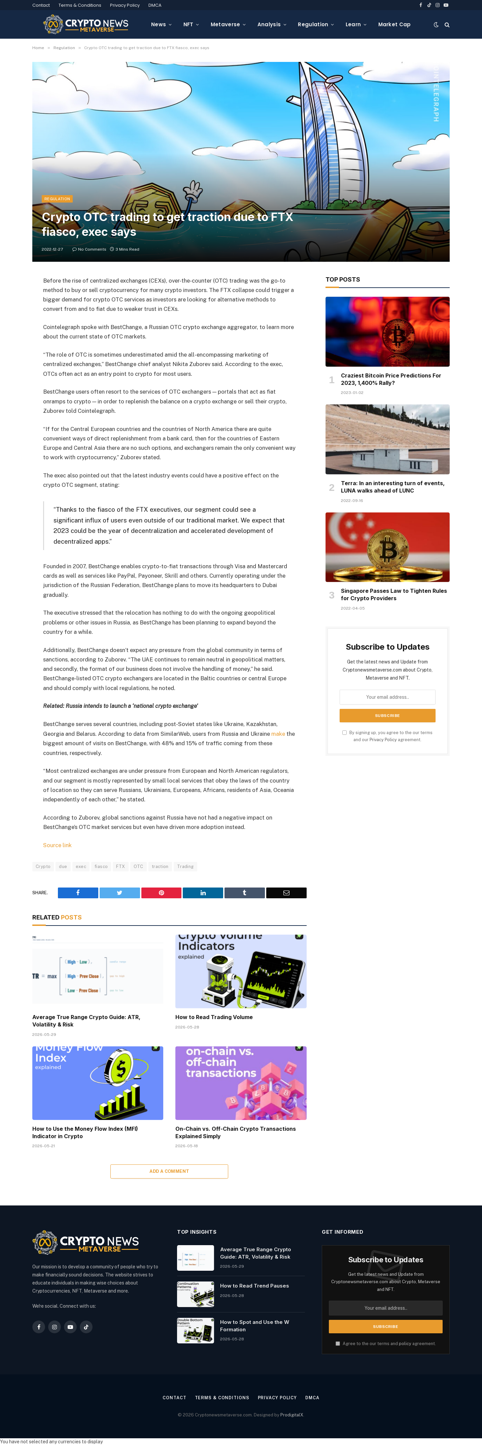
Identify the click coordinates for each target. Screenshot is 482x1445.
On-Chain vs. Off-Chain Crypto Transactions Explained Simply (235, 1132)
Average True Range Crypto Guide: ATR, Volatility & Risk (86, 1020)
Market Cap (394, 24)
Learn (353, 24)
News (158, 24)
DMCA (155, 5)
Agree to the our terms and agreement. (386, 1343)
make (278, 733)
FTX (120, 866)
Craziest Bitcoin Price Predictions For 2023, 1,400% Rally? (391, 379)
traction (160, 866)
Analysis (269, 24)
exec (81, 866)
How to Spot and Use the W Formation (254, 1325)
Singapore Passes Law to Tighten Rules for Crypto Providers (394, 594)
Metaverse (225, 24)
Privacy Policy (125, 5)
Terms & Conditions (80, 5)
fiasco (101, 866)
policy (405, 1343)
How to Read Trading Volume (214, 1016)
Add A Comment (169, 1170)
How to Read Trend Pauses (254, 1285)
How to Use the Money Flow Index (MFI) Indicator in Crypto (85, 1132)
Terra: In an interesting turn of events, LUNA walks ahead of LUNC (393, 487)
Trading (185, 866)
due (63, 866)
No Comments (89, 249)
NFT (188, 24)
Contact (41, 5)
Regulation (313, 24)
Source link (57, 844)
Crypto (43, 866)
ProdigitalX (291, 1414)
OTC (138, 866)
